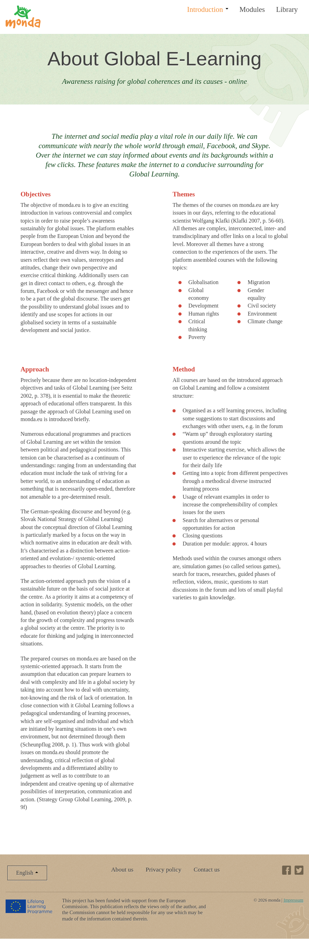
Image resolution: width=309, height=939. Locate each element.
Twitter (298, 870)
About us (122, 869)
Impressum (293, 900)
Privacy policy (163, 869)
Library (287, 9)
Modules (252, 9)
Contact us (207, 869)
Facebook (286, 870)
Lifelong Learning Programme (29, 906)
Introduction (207, 9)
